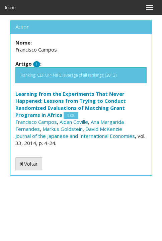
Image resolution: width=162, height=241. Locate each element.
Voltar (29, 163)
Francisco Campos (36, 121)
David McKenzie (103, 129)
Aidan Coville (74, 121)
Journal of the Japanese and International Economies (75, 136)
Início (10, 7)
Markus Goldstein (63, 129)
